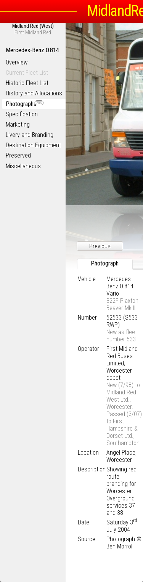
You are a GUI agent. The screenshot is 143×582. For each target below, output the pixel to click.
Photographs (24, 104)
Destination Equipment (33, 145)
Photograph (105, 263)
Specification (22, 114)
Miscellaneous (23, 166)
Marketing (18, 124)
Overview (16, 62)
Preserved (18, 155)
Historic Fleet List (27, 83)
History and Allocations (34, 93)
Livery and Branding (29, 134)
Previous (100, 246)
